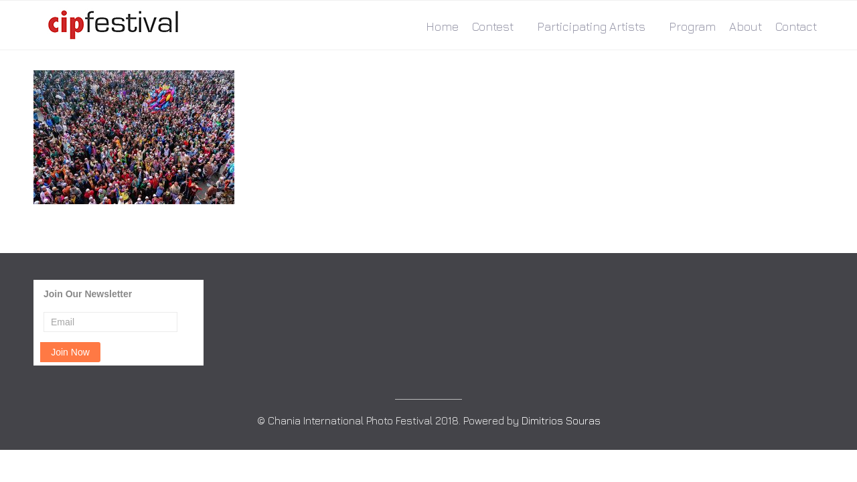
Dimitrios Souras (561, 420)
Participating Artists (591, 26)
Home (442, 26)
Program (692, 26)
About (745, 26)
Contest (493, 26)
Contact (796, 26)
